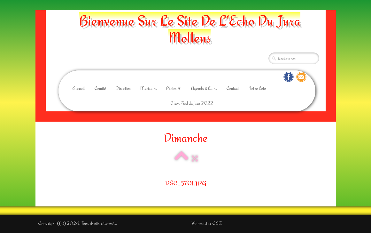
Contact (232, 88)
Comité (100, 88)
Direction (123, 88)
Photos (174, 88)
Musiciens (148, 88)
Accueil (78, 88)
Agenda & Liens (204, 88)
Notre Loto (257, 88)
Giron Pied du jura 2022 (191, 103)
